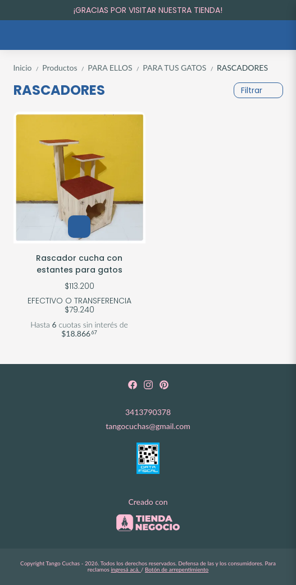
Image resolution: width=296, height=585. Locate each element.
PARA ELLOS (115, 67)
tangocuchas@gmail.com (148, 426)
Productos (65, 67)
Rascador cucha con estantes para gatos (79, 263)
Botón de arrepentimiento (176, 569)
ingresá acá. (125, 569)
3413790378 (148, 412)
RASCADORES (242, 67)
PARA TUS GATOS (180, 67)
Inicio (28, 67)
